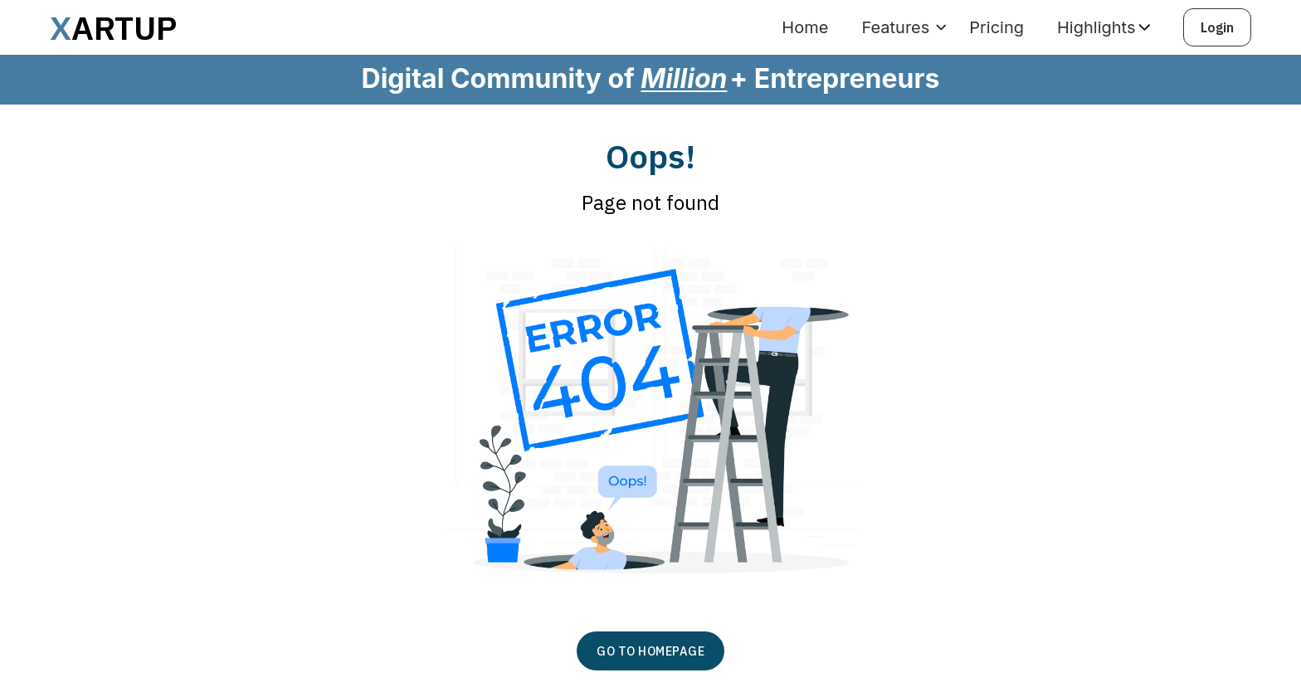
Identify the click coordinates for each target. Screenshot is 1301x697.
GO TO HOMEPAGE (650, 651)
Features (895, 27)
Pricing (996, 27)
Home (805, 27)
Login (1217, 27)
